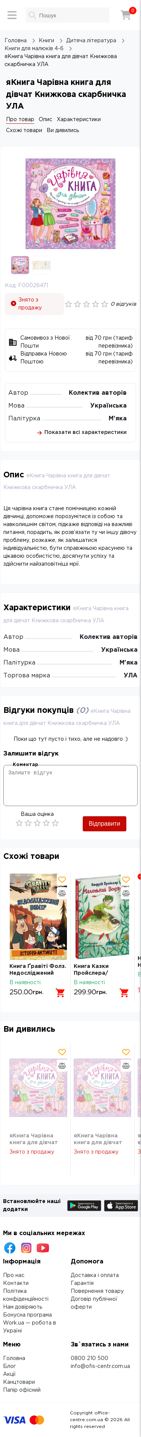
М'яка (118, 419)
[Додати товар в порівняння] (62, 893)
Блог (9, 1366)
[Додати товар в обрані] (62, 880)
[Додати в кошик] (60, 993)
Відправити (104, 823)
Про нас (13, 1275)
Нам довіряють (22, 1307)
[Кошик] (126, 15)
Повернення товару (97, 1291)
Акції (9, 1374)
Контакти (16, 1283)
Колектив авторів (98, 393)
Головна (14, 1358)
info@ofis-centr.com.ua (100, 1366)
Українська (108, 406)
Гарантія (82, 1283)
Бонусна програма (27, 1315)
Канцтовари (19, 1382)
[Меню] (12, 15)
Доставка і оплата (95, 1275)
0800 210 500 (89, 1358)
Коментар (25, 765)
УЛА (131, 675)
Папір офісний (22, 1390)
